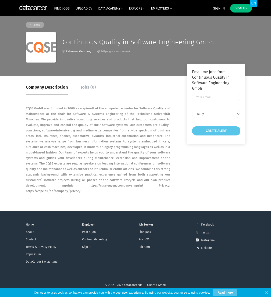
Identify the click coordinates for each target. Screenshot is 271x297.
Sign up (241, 8)
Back (36, 24)
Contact (31, 239)
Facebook (207, 224)
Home (30, 224)
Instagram (208, 240)
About (30, 232)
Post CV (144, 239)
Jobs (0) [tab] (88, 87)
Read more (225, 292)
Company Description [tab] (47, 87)
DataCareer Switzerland (42, 262)
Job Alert (144, 247)
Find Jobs (145, 232)
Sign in (219, 8)
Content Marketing (94, 239)
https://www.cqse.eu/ (115, 51)
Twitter (205, 233)
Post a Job (89, 232)
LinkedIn (207, 248)
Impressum (33, 254)
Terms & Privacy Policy (41, 247)
